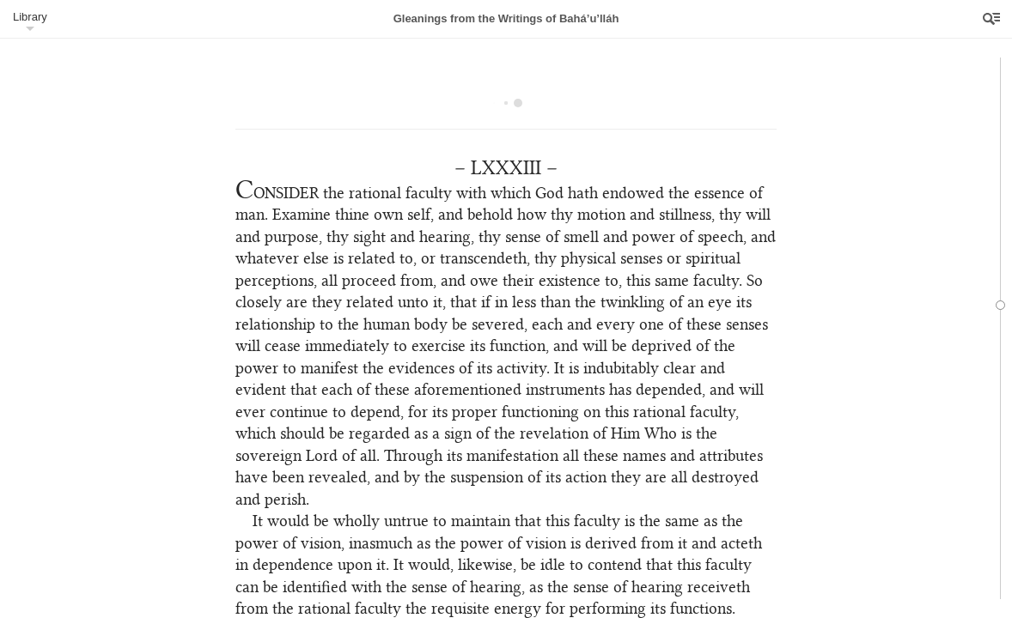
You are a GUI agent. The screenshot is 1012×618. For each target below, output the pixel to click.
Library (30, 16)
